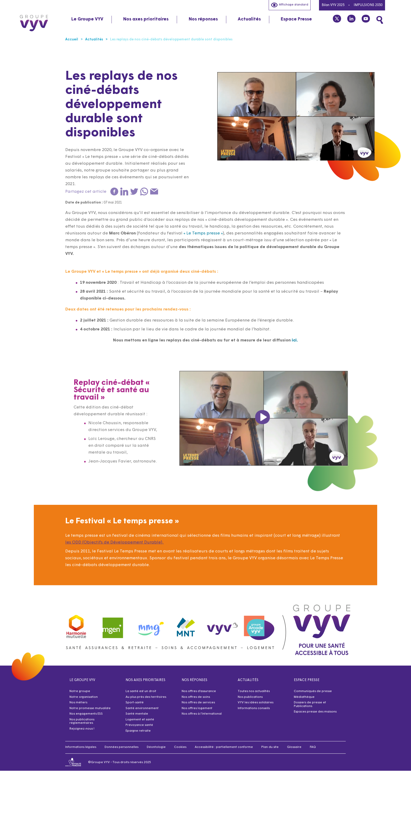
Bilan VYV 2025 (333, 5)
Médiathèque (304, 697)
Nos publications (250, 697)
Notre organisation (83, 697)
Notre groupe (79, 691)
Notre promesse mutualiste (90, 708)
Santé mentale (137, 713)
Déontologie (156, 747)
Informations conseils (254, 708)
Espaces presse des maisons (315, 711)
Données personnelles (121, 747)
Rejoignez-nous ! (81, 728)
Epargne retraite (138, 730)
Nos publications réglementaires (81, 721)
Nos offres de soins (196, 697)
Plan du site (270, 747)
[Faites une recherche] (380, 20)
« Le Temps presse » (203, 233)
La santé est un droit (141, 691)
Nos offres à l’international (202, 713)
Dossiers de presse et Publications (310, 704)
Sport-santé (135, 702)
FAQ (313, 747)
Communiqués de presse (313, 691)
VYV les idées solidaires (255, 702)
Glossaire (294, 747)
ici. (295, 340)
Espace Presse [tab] (296, 19)
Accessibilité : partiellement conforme (224, 747)
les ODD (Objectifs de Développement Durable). (114, 562)
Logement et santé (140, 719)
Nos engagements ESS (86, 713)
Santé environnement (142, 708)
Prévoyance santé (139, 725)
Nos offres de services (198, 702)
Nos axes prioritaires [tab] (146, 19)
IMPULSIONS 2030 (368, 5)
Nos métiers (78, 702)
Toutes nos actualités (254, 691)
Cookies (180, 747)
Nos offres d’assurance (199, 691)
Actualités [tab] (249, 19)
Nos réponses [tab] (203, 19)
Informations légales (80, 747)
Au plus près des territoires (146, 697)
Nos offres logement (197, 708)
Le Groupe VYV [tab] (87, 19)
